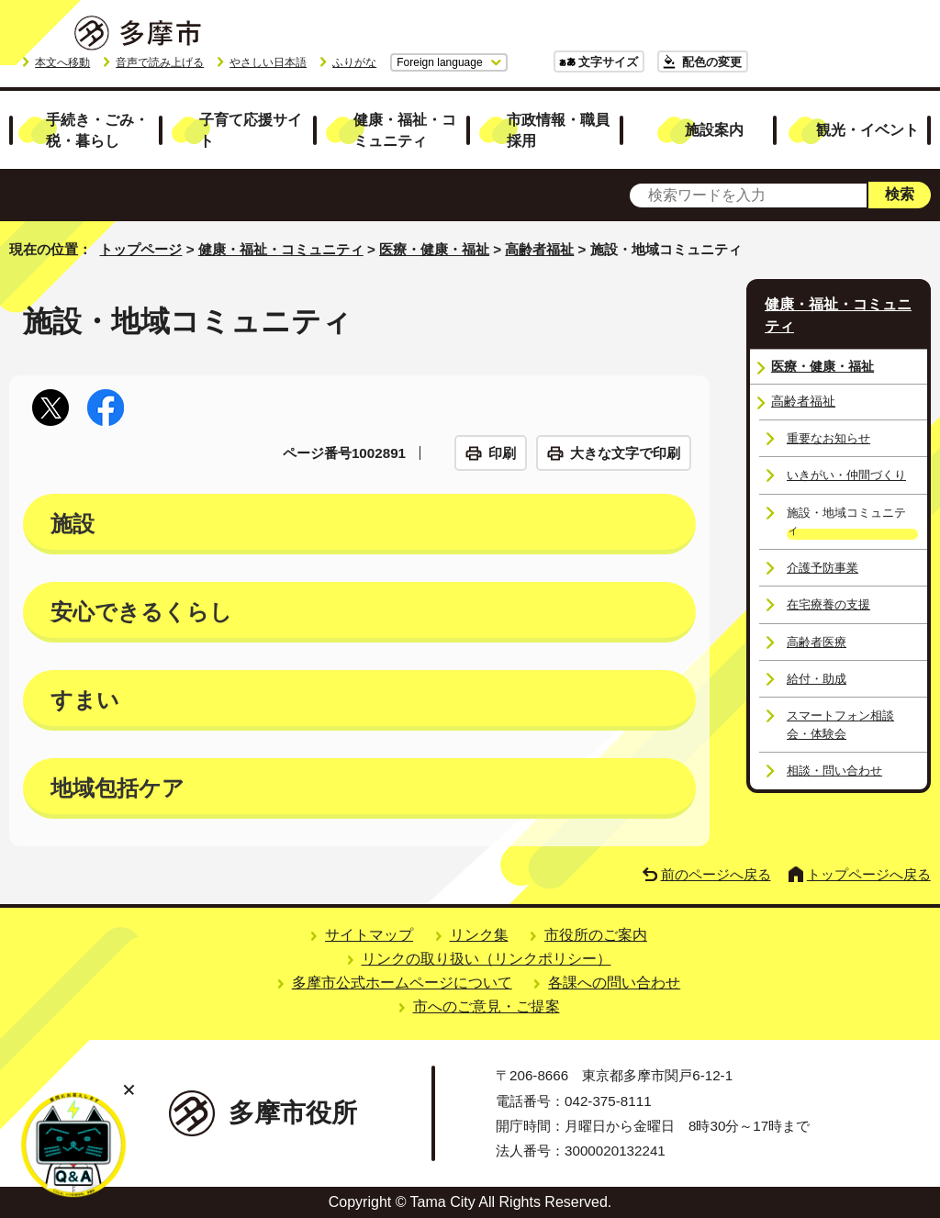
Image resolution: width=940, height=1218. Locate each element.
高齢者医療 (816, 642)
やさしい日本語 (268, 62)
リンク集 (479, 935)
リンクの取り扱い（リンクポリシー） (486, 959)
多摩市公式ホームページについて (402, 982)
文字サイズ (608, 62)
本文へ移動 (62, 62)
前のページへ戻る (716, 874)
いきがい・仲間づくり (846, 475)
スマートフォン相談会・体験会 (840, 724)
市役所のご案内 (595, 935)
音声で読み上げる (160, 62)
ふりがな (354, 62)
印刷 (502, 453)
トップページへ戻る (869, 874)
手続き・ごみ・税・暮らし (97, 130)
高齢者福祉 (539, 249)
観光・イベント (867, 129)
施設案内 (714, 129)
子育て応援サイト (250, 130)
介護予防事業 (822, 568)
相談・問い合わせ (834, 770)
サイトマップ (369, 935)
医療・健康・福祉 (434, 249)
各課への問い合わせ (614, 982)
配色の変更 (712, 62)
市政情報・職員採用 (558, 130)
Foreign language (439, 62)
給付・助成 (816, 679)
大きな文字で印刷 (625, 453)
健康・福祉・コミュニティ (404, 130)
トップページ (140, 249)
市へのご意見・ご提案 (486, 1006)
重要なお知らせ (828, 438)
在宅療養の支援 (828, 604)
